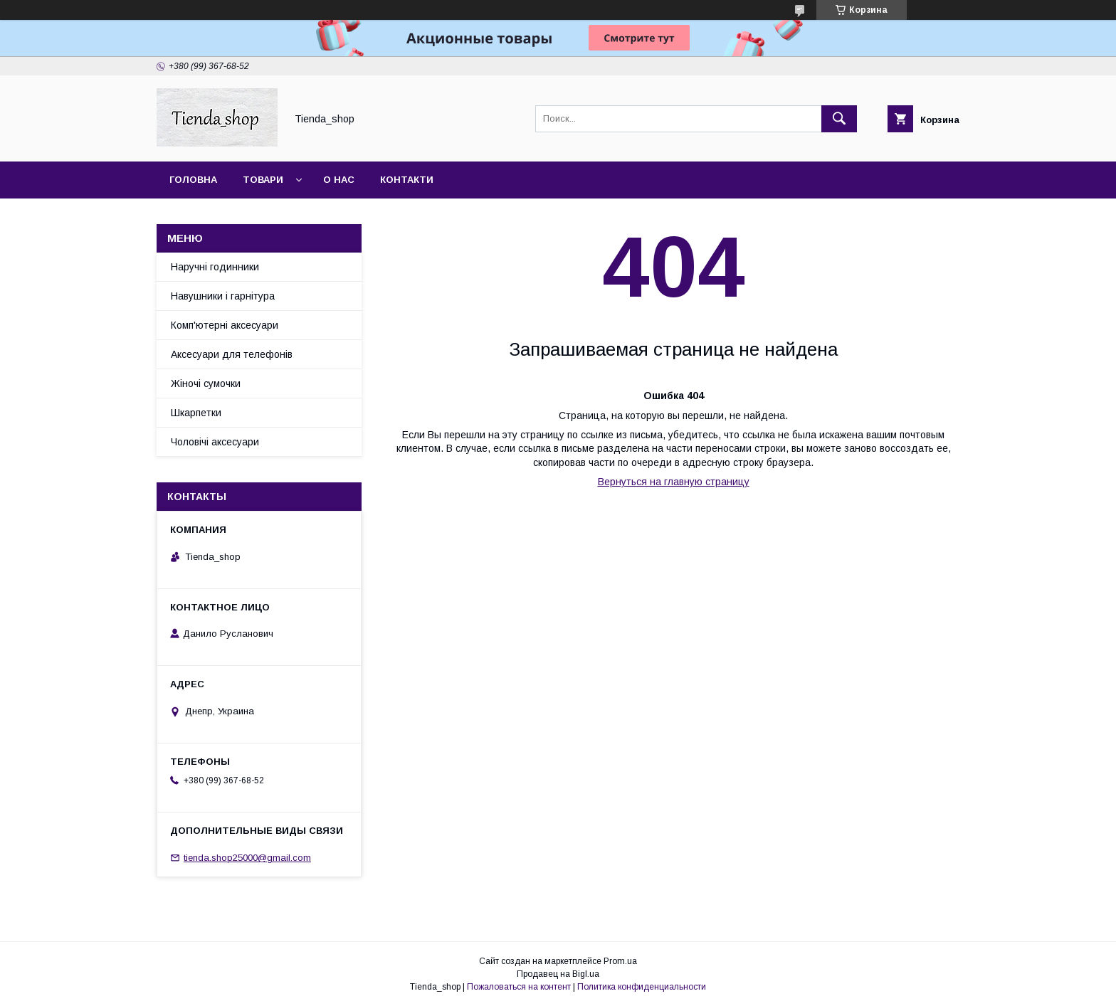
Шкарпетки (196, 412)
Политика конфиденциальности (641, 987)
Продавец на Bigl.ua (558, 974)
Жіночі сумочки (206, 383)
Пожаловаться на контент (519, 987)
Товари (263, 179)
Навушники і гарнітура (223, 296)
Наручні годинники (215, 266)
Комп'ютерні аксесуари (224, 325)
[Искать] (839, 118)
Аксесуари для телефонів (232, 354)
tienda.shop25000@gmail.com (247, 857)
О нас (338, 179)
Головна (193, 179)
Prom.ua (620, 961)
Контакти (406, 179)
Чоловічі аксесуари (215, 442)
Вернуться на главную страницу (673, 481)
